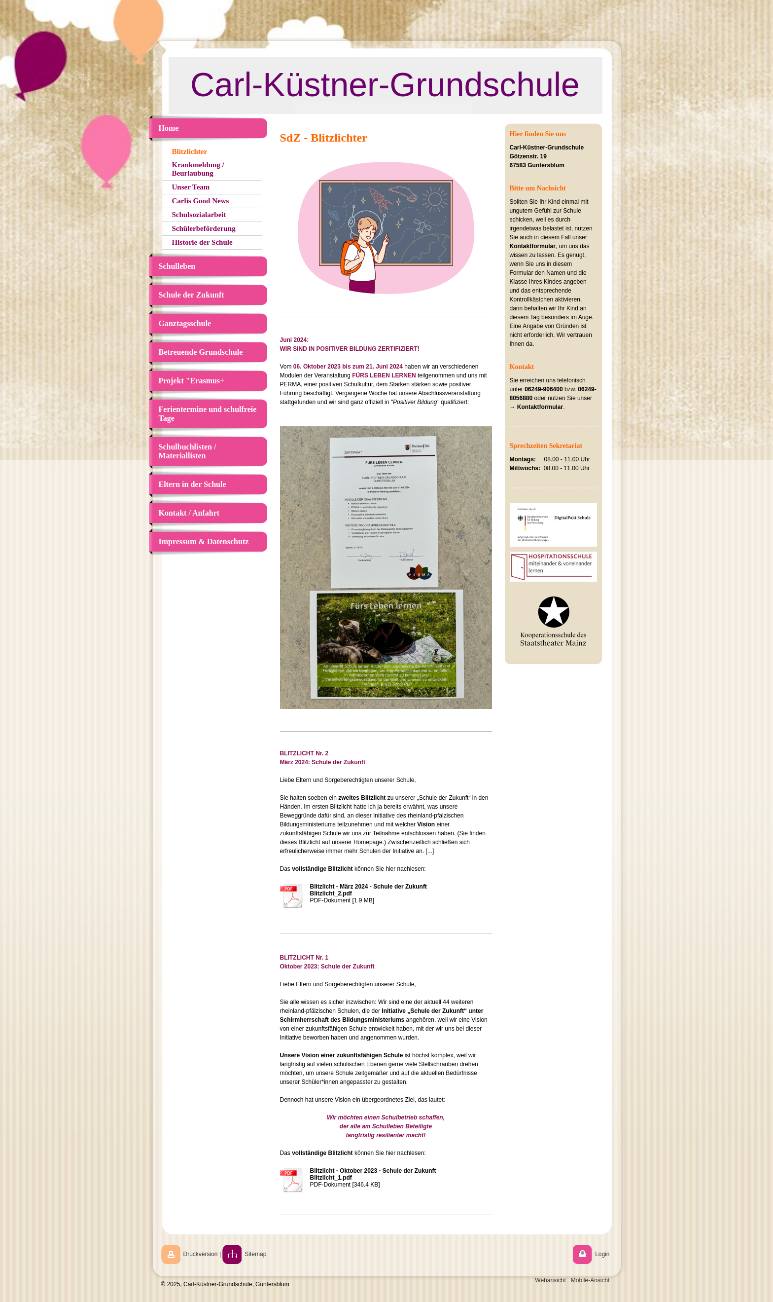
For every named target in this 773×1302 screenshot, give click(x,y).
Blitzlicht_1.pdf (331, 1177)
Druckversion (200, 1254)
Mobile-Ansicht (590, 1280)
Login (602, 1254)
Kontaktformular (533, 246)
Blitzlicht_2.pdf (331, 893)
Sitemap (255, 1254)
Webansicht (550, 1280)
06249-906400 (543, 389)
